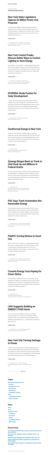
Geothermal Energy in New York (24, 129)
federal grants (26, 189)
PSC (21, 224)
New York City (24, 44)
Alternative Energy (12, 260)
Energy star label (17, 330)
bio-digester (11, 189)
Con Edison (12, 413)
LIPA (21, 330)
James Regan (19, 296)
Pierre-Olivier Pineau (13, 45)
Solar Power (18, 119)
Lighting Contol (19, 83)
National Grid (10, 191)
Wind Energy (12, 390)
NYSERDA (21, 117)
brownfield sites (18, 260)
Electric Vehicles (13, 398)
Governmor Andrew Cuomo (13, 44)
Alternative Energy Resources (25, 42)
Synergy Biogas (15, 191)
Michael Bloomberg (24, 260)
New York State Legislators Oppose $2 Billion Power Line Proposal (23, 20)
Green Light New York (18, 82)
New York (10, 119)
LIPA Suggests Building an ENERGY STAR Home (21, 308)
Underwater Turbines (14, 392)
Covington (22, 189)
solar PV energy (24, 364)
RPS (29, 224)
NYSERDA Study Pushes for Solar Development (22, 94)
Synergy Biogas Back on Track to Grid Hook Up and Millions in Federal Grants (25, 164)
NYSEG (11, 417)
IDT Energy (12, 415)
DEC (9, 151)
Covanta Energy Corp (12, 224)
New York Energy (12, 4)
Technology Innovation (23, 150)
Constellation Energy (14, 419)
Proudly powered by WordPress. (19, 451)
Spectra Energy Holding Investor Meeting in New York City (23, 437)
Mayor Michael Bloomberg (13, 364)
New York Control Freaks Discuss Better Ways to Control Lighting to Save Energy (24, 58)
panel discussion (25, 83)
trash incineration (11, 226)
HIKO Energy (12, 421)
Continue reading (12, 38)
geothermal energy (14, 151)
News (20, 188)
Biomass (11, 384)
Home (9, 407)
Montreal (20, 44)
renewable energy (25, 224)
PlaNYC (11, 261)
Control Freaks (11, 82)
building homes (11, 330)
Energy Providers (12, 411)
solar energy (15, 261)
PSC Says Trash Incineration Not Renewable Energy (25, 202)
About (9, 409)
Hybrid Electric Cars (14, 386)
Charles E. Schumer (17, 189)
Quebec (18, 45)
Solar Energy (25, 117)
